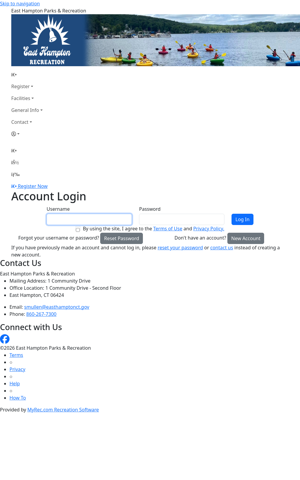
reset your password (180, 247)
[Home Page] (27, 74)
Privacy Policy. (208, 228)
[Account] (27, 134)
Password (149, 209)
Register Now (32, 186)
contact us (221, 247)
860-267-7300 (41, 314)
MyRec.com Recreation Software (63, 409)
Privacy (17, 369)
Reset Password (121, 238)
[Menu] (15, 174)
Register (20, 86)
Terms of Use (167, 228)
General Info (25, 110)
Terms (16, 355)
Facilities (20, 98)
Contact (19, 122)
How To (17, 398)
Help (14, 383)
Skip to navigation (20, 3)
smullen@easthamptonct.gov (57, 307)
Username (58, 209)
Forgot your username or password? (58, 238)
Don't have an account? (200, 238)
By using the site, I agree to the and (153, 228)
